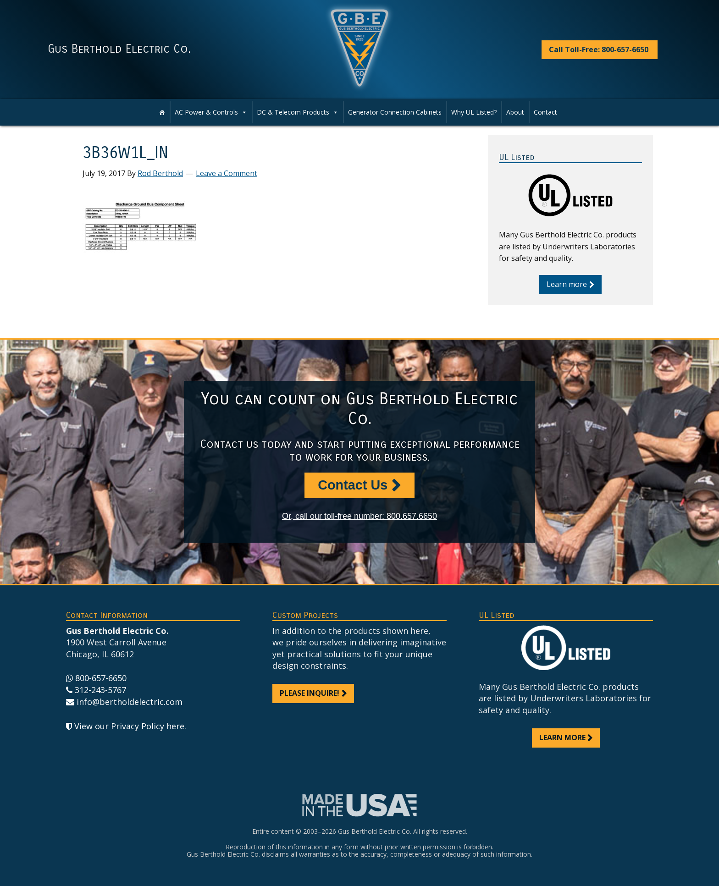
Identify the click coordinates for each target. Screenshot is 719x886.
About (515, 112)
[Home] (162, 112)
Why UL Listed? (474, 112)
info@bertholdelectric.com (130, 701)
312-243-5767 (100, 689)
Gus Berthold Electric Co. (119, 49)
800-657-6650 (101, 677)
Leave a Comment (226, 173)
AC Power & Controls (211, 112)
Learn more (567, 284)
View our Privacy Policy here (129, 726)
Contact (545, 112)
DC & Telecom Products (297, 112)
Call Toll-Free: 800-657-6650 (598, 49)
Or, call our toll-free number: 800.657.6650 (359, 516)
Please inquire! (309, 693)
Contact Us (352, 485)
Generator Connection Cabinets (395, 112)
